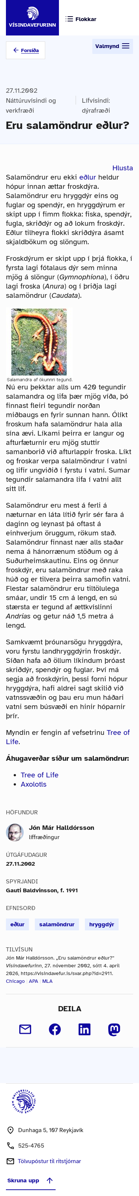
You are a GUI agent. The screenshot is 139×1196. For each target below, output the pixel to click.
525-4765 (31, 1145)
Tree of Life (40, 775)
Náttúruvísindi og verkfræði (31, 105)
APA (33, 981)
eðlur (87, 177)
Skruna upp (30, 1180)
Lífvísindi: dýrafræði (96, 105)
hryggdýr (101, 924)
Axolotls (33, 784)
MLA (47, 981)
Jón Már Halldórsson (61, 828)
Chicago (15, 981)
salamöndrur (57, 924)
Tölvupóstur (49, 1161)
